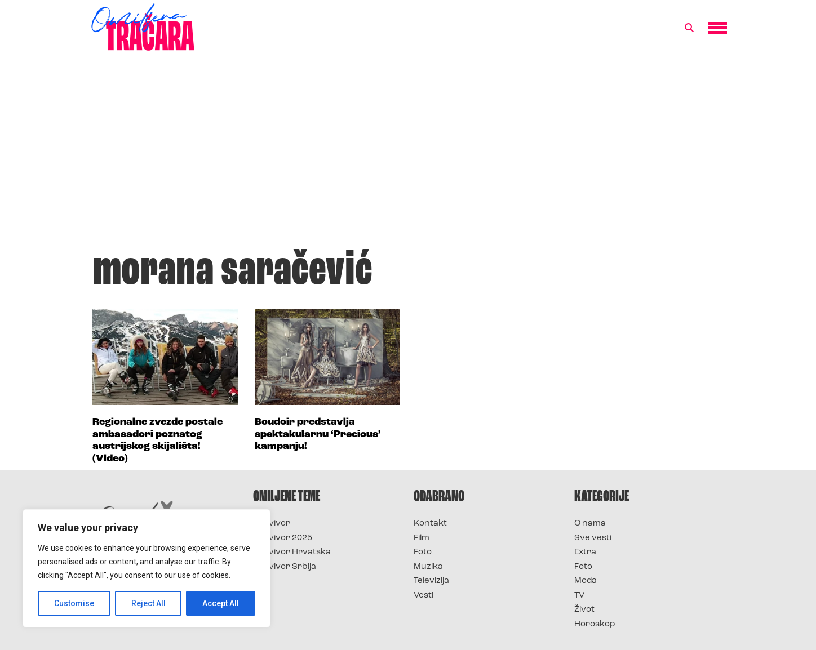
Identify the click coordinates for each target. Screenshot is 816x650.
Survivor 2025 (282, 538)
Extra (585, 552)
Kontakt (430, 523)
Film (421, 538)
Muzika (428, 567)
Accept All (220, 603)
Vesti (423, 595)
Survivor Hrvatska (292, 552)
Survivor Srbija (284, 567)
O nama (590, 523)
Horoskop (594, 624)
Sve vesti (592, 538)
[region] (146, 568)
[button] (689, 28)
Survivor (271, 523)
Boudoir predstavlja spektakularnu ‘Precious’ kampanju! (318, 434)
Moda (585, 581)
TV (579, 595)
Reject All (148, 603)
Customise (74, 603)
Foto (423, 552)
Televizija (431, 581)
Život (584, 610)
